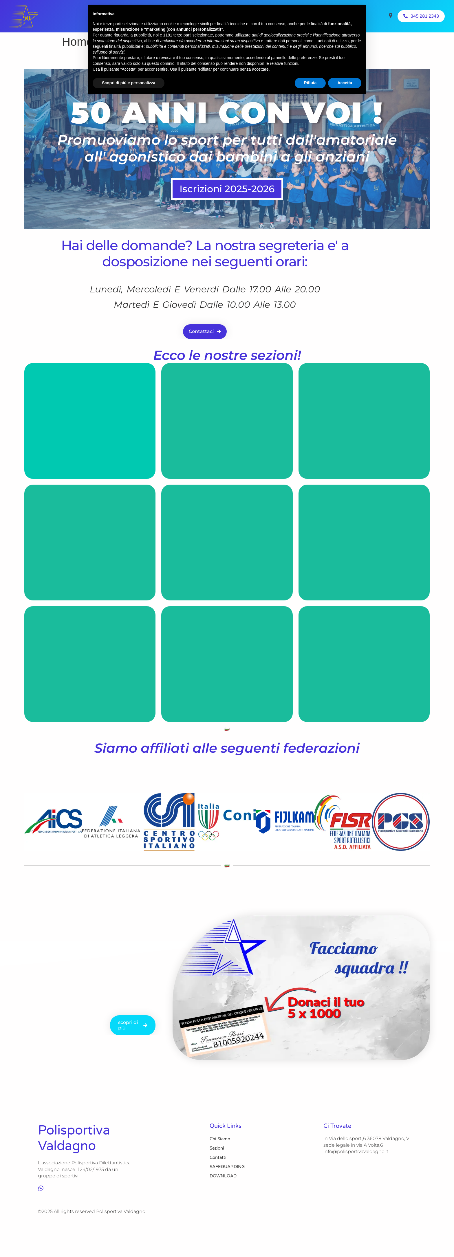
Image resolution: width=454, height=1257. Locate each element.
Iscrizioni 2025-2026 (227, 189)
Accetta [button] (344, 82)
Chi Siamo (220, 1139)
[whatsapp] (41, 1188)
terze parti (182, 35)
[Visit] (390, 16)
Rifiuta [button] (310, 82)
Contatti (218, 1157)
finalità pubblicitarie (126, 46)
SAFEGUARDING (227, 1167)
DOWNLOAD (223, 1176)
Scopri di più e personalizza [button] (128, 82)
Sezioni (217, 1148)
